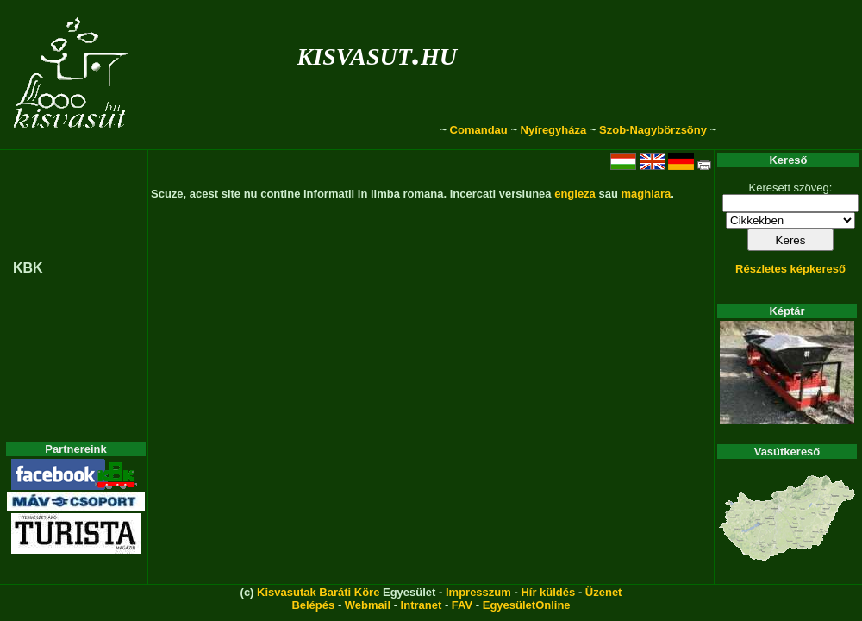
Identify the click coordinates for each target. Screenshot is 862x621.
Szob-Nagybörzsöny (653, 129)
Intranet (421, 605)
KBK (28, 267)
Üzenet (603, 592)
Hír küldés (548, 592)
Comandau (479, 129)
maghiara (646, 193)
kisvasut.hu (377, 53)
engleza (575, 193)
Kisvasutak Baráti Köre (318, 592)
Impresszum (478, 592)
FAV (462, 605)
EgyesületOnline (527, 605)
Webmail (367, 605)
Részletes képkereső (790, 268)
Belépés (312, 605)
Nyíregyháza (554, 129)
